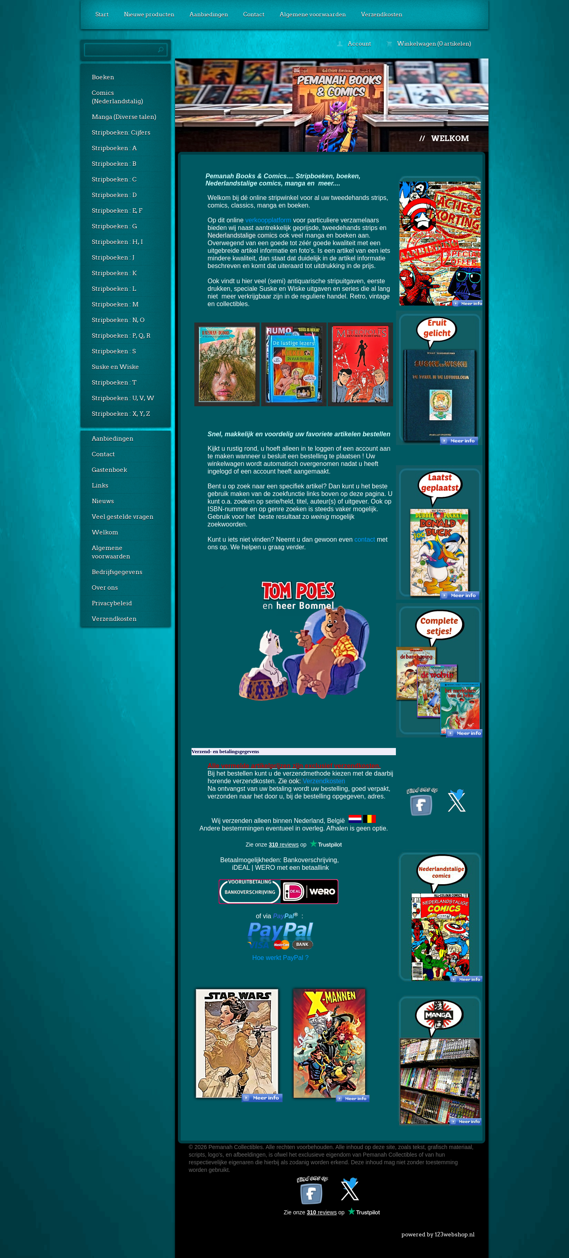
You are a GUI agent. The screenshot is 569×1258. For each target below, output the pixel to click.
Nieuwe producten (149, 14)
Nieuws (103, 501)
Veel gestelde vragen (122, 516)
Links (100, 485)
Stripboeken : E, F (117, 210)
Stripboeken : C (114, 179)
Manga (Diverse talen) (124, 117)
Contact (253, 14)
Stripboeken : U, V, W (123, 398)
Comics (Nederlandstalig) (117, 97)
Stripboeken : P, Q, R (121, 335)
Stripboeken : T (114, 382)
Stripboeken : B (114, 163)
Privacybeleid (112, 603)
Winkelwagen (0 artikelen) (428, 43)
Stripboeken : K (114, 273)
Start (102, 14)
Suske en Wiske (115, 367)
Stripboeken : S (114, 351)
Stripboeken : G (114, 226)
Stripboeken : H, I (117, 242)
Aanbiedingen (209, 14)
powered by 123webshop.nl (438, 1233)
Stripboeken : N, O (118, 320)
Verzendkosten (381, 14)
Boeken (103, 77)
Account (354, 43)
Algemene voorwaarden (313, 14)
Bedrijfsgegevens (117, 572)
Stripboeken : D (114, 195)
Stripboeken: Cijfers (121, 132)
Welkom (105, 532)
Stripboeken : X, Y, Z (121, 413)
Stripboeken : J (113, 257)
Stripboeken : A (114, 148)
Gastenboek (109, 470)
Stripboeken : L (114, 288)
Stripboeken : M (115, 304)
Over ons (105, 587)
